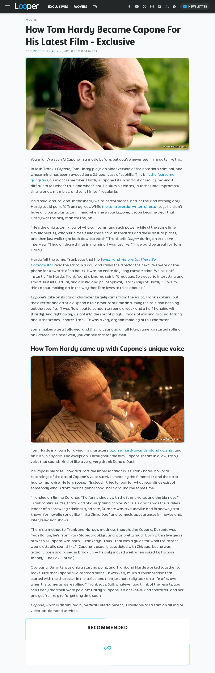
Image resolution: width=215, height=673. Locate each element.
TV (95, 6)
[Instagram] (152, 7)
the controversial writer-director (130, 206)
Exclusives (58, 6)
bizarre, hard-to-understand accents (141, 450)
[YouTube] (137, 7)
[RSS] (175, 7)
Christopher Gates (44, 51)
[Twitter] (144, 7)
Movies (80, 6)
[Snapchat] (167, 7)
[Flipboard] (159, 7)
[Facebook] (129, 7)
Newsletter (195, 6)
